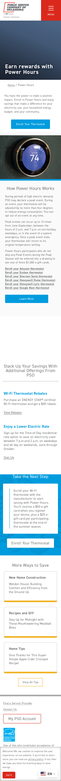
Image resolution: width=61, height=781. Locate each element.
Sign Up (9, 457)
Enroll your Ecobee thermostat (24, 272)
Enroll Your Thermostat (30, 124)
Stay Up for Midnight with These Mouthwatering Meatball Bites (30, 624)
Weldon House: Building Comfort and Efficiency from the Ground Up (28, 588)
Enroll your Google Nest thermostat (27, 288)
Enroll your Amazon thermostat (24, 269)
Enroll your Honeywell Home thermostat (30, 280)
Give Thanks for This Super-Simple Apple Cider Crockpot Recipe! (28, 659)
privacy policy (35, 759)
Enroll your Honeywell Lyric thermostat (29, 284)
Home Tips (17, 649)
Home (11, 85)
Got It (9, 775)
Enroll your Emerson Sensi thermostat (28, 276)
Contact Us (10, 709)
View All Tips (30, 682)
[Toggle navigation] (51, 10)
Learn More (26, 299)
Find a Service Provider (17, 703)
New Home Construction (27, 577)
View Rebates (13, 412)
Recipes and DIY (21, 613)
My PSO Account (22, 718)
